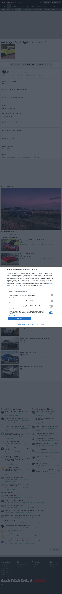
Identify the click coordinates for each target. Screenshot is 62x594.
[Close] (58, 269)
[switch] (51, 295)
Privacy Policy (40, 324)
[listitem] (31, 291)
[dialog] (31, 297)
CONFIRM (19, 318)
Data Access (31, 324)
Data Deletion (21, 324)
